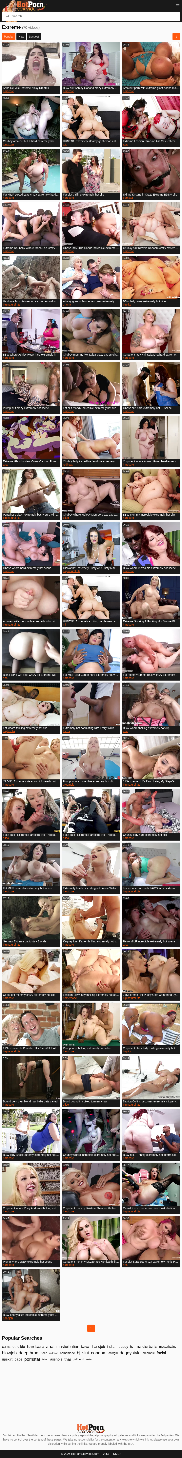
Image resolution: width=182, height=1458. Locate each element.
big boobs (9, 731)
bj (78, 1352)
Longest (34, 36)
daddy (123, 1347)
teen (44, 1353)
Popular (8, 36)
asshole (56, 1359)
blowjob (9, 1352)
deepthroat (29, 1352)
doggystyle (130, 1352)
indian (111, 1347)
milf (65, 144)
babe (18, 1359)
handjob (8, 1318)
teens (66, 731)
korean (85, 1346)
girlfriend (78, 1359)
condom (98, 1352)
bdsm (45, 1359)
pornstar (128, 197)
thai (67, 1359)
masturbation (67, 1346)
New (21, 36)
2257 (106, 1453)
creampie (68, 784)
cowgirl (113, 1353)
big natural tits (11, 304)
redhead (68, 464)
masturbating (167, 1346)
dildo (66, 517)
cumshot (8, 1347)
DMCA (117, 1453)
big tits (127, 304)
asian (89, 1359)
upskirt (7, 1359)
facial (161, 1353)
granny (67, 304)
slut (85, 1352)
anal (125, 144)
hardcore (8, 91)
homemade (70, 998)
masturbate (146, 1346)
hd (131, 1346)
